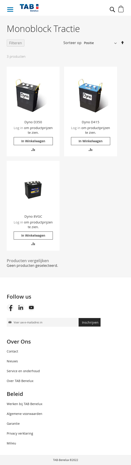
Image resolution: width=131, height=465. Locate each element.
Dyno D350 (33, 122)
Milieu (11, 443)
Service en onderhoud (23, 371)
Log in (18, 127)
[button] (33, 149)
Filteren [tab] (15, 42)
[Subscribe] (89, 322)
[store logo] (48, 7)
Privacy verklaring (20, 433)
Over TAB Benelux (20, 381)
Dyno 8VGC (33, 216)
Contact (12, 351)
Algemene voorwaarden (24, 414)
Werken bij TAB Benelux (24, 404)
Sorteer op (72, 42)
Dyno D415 (90, 122)
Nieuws (12, 361)
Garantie (13, 423)
